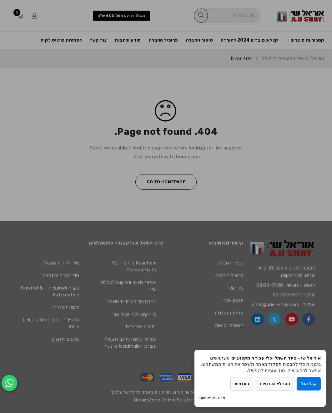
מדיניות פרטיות (212, 397)
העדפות (242, 383)
